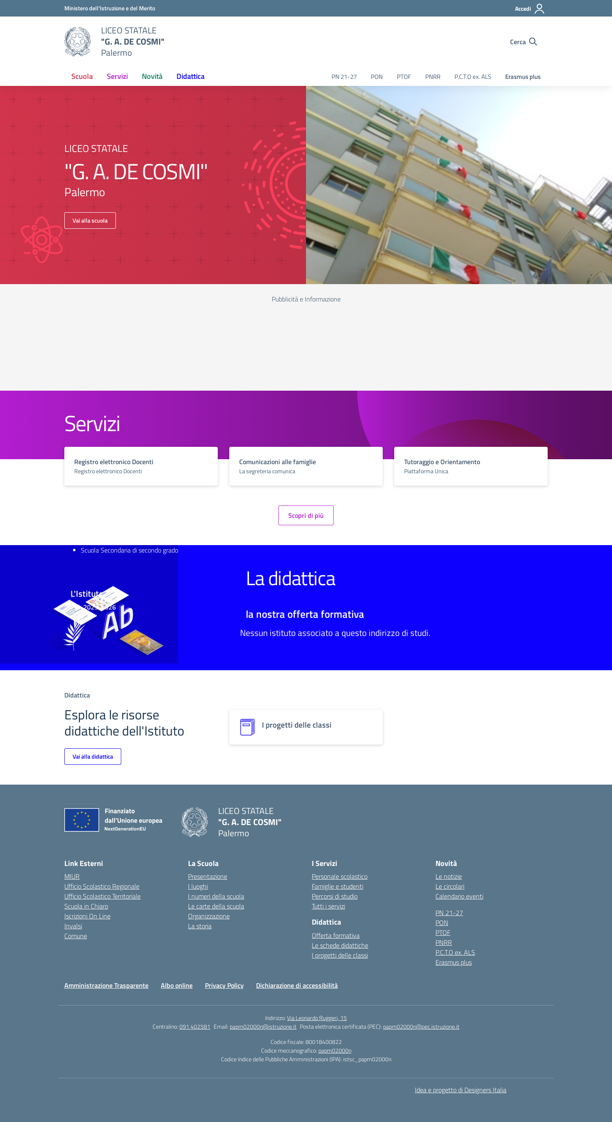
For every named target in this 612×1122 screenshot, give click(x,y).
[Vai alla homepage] (77, 42)
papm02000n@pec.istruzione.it (421, 1026)
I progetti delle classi (340, 955)
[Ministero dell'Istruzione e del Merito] (109, 8)
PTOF (404, 76)
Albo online (177, 985)
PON (377, 76)
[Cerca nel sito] (523, 41)
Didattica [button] (191, 76)
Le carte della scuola (216, 906)
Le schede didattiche (340, 945)
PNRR (432, 76)
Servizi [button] (117, 76)
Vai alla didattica (93, 756)
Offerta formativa (336, 935)
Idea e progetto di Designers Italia (460, 1090)
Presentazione (207, 876)
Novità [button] (152, 76)
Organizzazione (209, 916)
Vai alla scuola (90, 220)
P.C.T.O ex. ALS (472, 76)
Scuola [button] (82, 76)
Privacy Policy (224, 985)
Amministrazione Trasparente (106, 985)
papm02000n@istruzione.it (263, 1026)
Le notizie (448, 876)
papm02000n (334, 1050)
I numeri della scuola (216, 896)
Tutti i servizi (328, 906)
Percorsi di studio (335, 896)
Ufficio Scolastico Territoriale (102, 896)
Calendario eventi (459, 896)
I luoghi (198, 886)
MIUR (72, 876)
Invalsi (73, 926)
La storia (200, 926)
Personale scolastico (339, 876)
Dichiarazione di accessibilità (297, 985)
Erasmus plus (523, 76)
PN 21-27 (344, 76)
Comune (75, 936)
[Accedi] (530, 8)
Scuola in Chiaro (86, 906)
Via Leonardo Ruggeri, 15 (317, 1017)
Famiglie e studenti (337, 886)
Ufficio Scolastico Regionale (101, 886)
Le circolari (449, 886)
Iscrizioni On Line (87, 916)
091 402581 (194, 1026)
